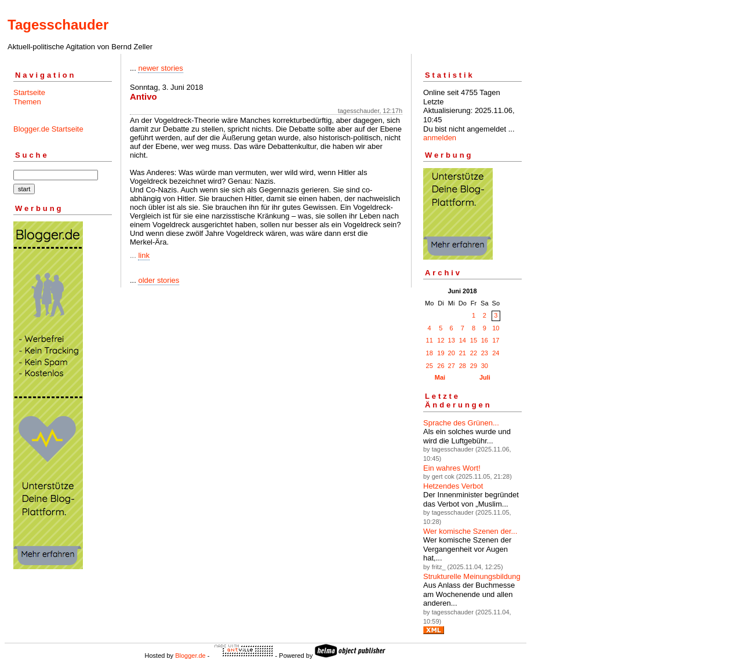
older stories (158, 280)
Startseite (29, 92)
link (144, 255)
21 (462, 352)
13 (451, 340)
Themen (27, 101)
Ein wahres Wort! (452, 468)
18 (429, 352)
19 (440, 352)
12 (440, 340)
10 (495, 328)
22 (473, 352)
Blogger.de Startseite (48, 129)
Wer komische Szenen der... (470, 531)
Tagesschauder (58, 24)
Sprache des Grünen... (461, 422)
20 (451, 352)
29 (473, 365)
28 (462, 365)
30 (484, 365)
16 (484, 340)
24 (495, 352)
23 (484, 352)
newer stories (160, 68)
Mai (440, 377)
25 (429, 365)
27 (451, 365)
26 (440, 365)
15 (473, 340)
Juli (484, 377)
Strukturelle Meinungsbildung (472, 576)
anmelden (439, 137)
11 (429, 340)
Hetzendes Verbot (453, 486)
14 (462, 340)
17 (495, 340)
